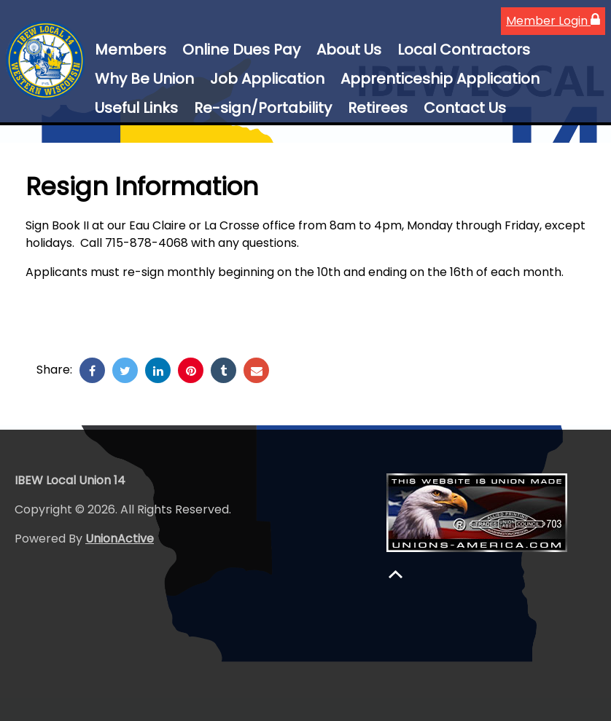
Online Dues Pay (241, 49)
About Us (348, 49)
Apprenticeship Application (440, 78)
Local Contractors (463, 49)
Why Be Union (144, 78)
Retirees (378, 108)
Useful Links (136, 108)
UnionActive (119, 538)
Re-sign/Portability (263, 108)
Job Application (267, 78)
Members (130, 49)
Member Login (553, 20)
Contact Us (465, 108)
